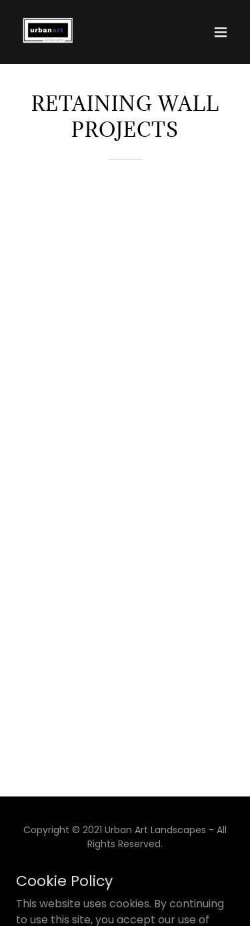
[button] (220, 32)
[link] (48, 32)
